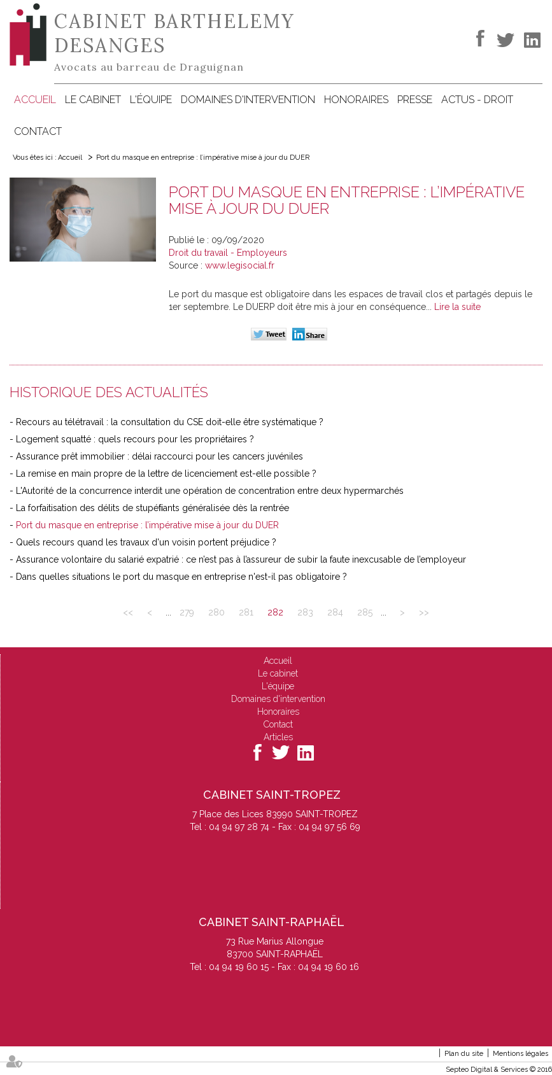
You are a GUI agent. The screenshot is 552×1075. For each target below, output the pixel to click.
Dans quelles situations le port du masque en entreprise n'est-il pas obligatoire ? (181, 577)
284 (335, 612)
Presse (414, 100)
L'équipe (151, 100)
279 (187, 612)
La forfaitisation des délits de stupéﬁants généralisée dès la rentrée (152, 508)
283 (305, 612)
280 (216, 612)
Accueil (35, 100)
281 (246, 612)
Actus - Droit (477, 100)
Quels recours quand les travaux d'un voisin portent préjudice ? (146, 542)
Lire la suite (457, 307)
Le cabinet (93, 100)
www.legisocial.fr (239, 265)
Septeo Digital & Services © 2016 (499, 1069)
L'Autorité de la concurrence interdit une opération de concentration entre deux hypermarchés (210, 491)
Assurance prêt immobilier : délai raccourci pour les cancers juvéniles (159, 456)
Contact (38, 131)
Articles (278, 737)
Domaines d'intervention (248, 100)
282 (275, 612)
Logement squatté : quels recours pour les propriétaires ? (135, 439)
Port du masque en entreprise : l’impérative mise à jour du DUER (202, 157)
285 (364, 612)
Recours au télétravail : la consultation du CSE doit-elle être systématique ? (169, 422)
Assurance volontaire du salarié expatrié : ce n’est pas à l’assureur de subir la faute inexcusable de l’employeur (241, 559)
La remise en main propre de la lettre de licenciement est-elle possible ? (166, 473)
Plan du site (463, 1054)
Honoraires (356, 100)
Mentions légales (520, 1054)
